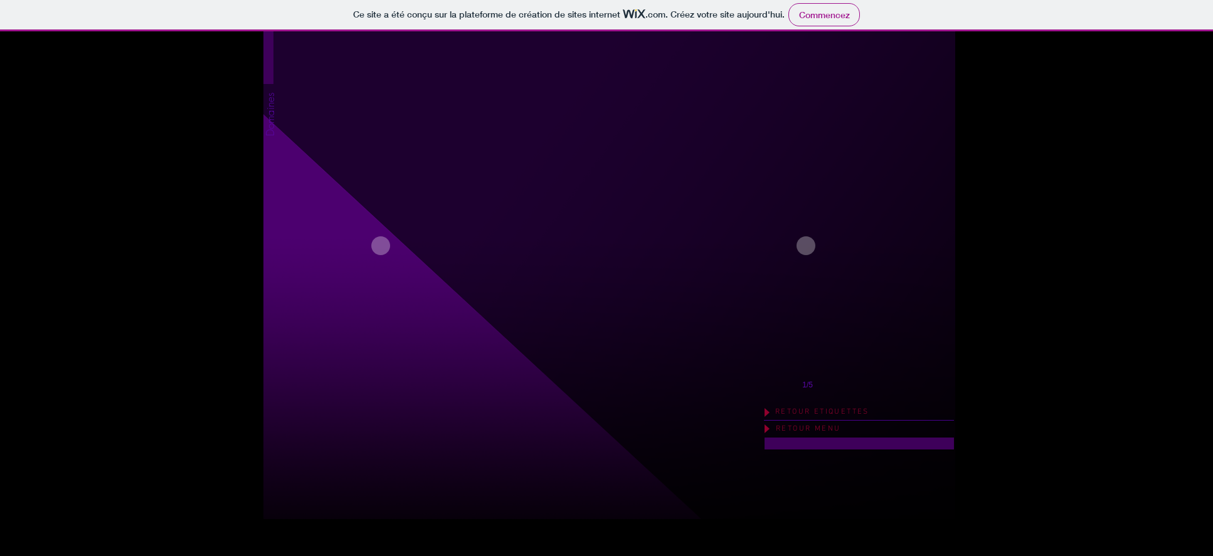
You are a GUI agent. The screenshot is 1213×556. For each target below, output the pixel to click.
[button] (270, 161)
